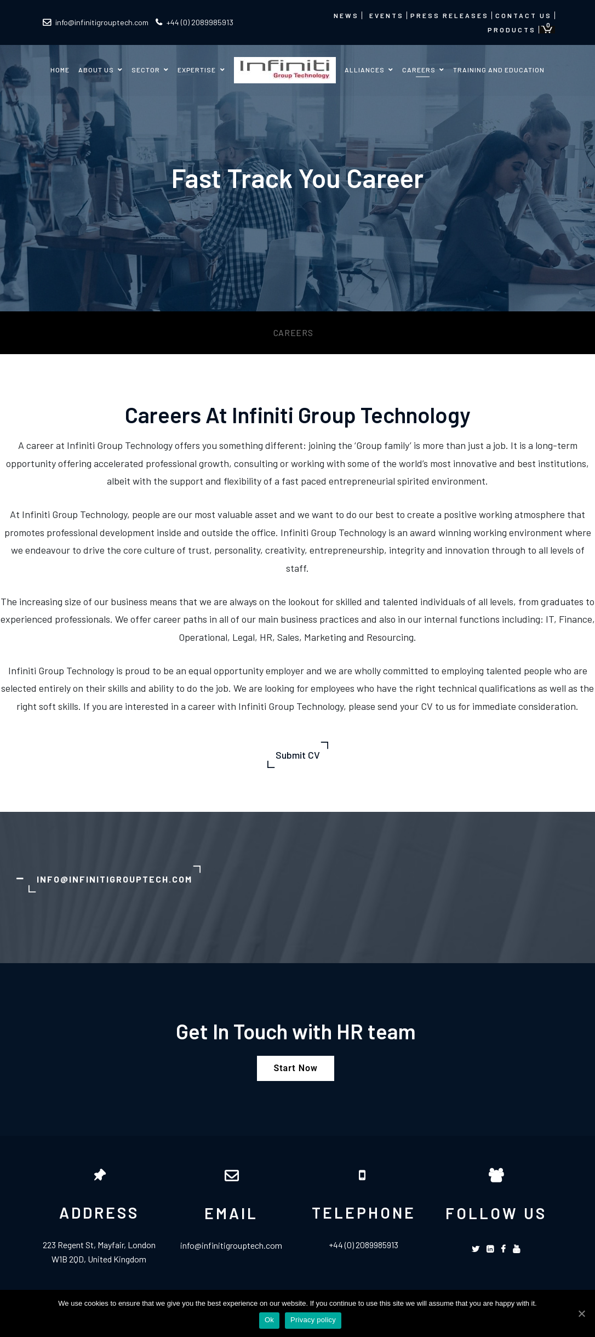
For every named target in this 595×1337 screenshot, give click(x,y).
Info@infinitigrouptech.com (114, 879)
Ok (269, 1320)
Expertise (197, 69)
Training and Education (499, 69)
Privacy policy (313, 1320)
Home (60, 69)
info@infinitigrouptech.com (95, 22)
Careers (419, 69)
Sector (145, 69)
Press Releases (449, 15)
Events (386, 15)
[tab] (297, 879)
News (346, 15)
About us (96, 69)
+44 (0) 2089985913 (194, 22)
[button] (295, 1068)
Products (512, 29)
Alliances (365, 69)
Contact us (523, 15)
